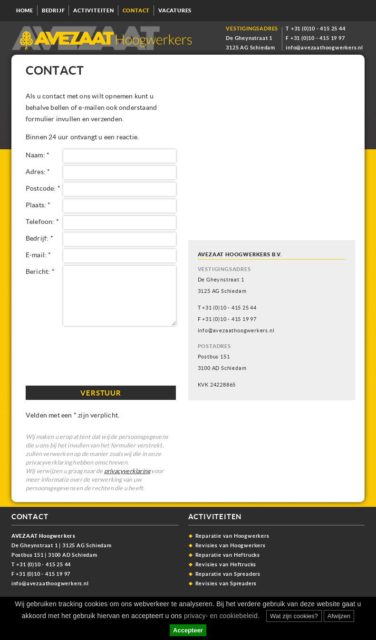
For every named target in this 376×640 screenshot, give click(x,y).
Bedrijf (53, 10)
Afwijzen (339, 616)
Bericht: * (40, 271)
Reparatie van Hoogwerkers (232, 536)
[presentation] (98, 354)
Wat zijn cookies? (294, 616)
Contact (136, 10)
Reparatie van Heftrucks (227, 555)
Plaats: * (38, 205)
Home (24, 10)
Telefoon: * (42, 221)
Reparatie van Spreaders (227, 574)
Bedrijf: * (39, 238)
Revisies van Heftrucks (226, 564)
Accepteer (188, 630)
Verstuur (100, 392)
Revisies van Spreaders (226, 583)
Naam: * (37, 155)
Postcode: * (43, 188)
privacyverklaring (127, 471)
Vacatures (175, 10)
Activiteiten (93, 10)
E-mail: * (38, 255)
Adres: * (38, 171)
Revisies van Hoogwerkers (230, 545)
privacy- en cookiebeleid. (221, 616)
